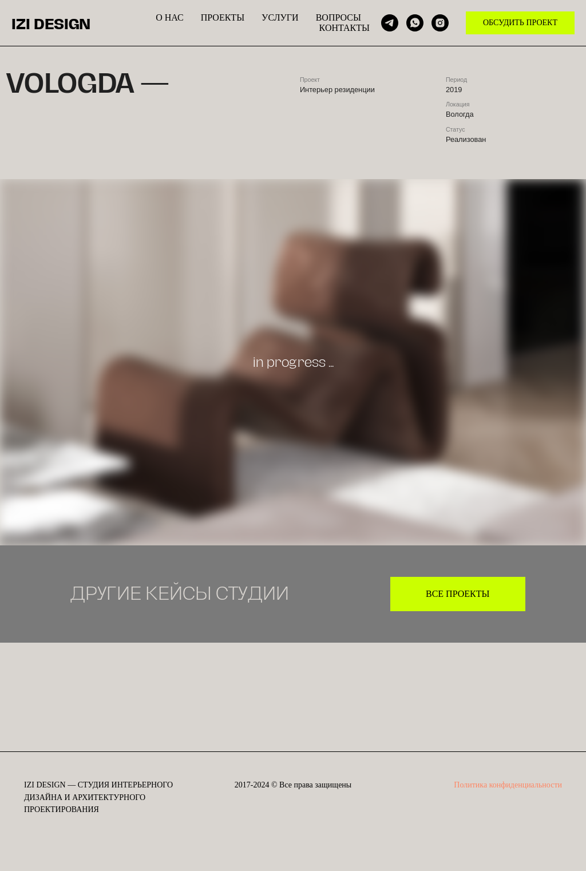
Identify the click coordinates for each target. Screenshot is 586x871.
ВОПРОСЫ (338, 17)
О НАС (170, 17)
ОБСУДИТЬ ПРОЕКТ (520, 22)
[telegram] (389, 22)
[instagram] (440, 22)
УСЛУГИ (280, 17)
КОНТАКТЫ (344, 28)
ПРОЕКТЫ (222, 17)
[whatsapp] (414, 22)
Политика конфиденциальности (508, 785)
